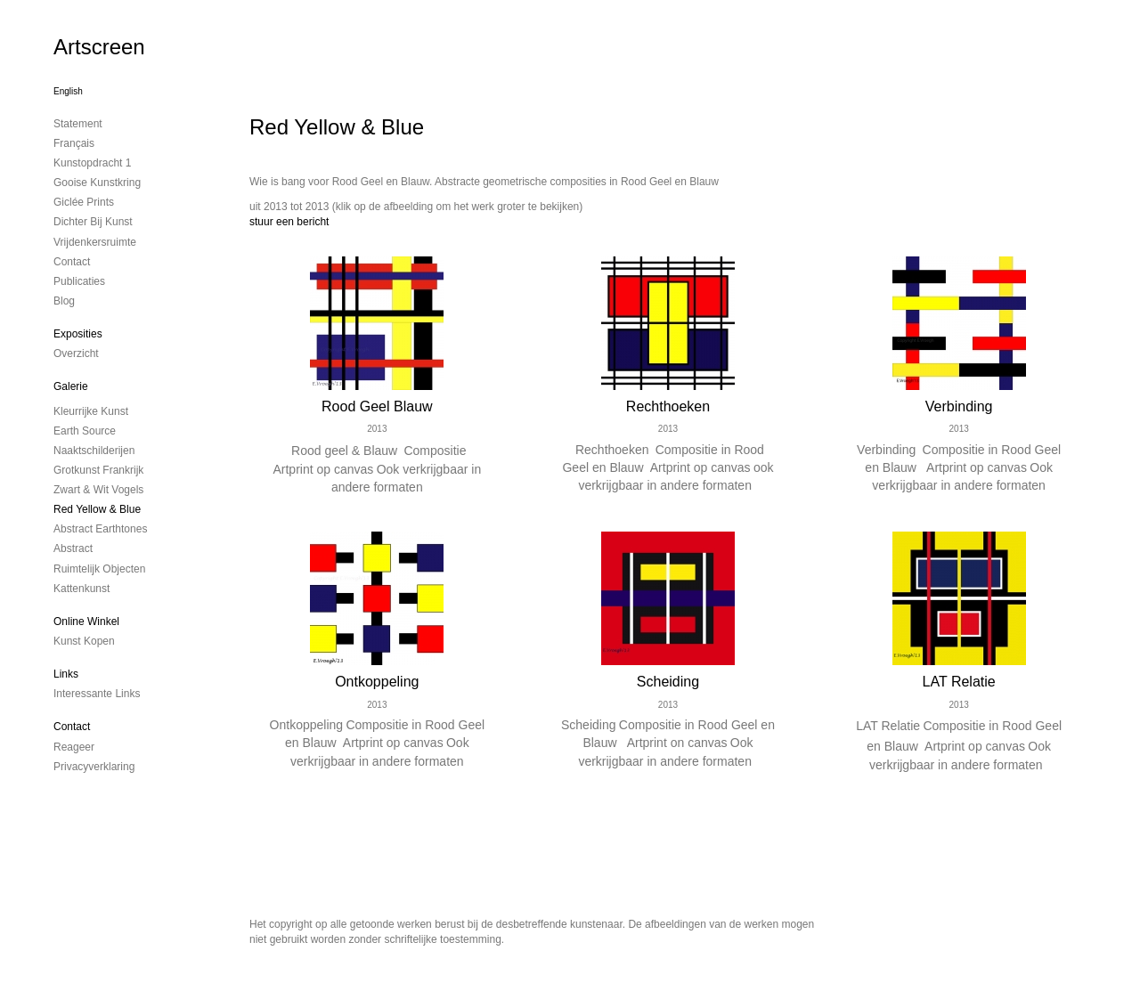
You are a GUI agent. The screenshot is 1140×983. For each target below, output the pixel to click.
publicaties (79, 281)
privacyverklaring (93, 766)
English (68, 91)
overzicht (76, 353)
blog (64, 301)
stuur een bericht (289, 221)
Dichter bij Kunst (93, 221)
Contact (71, 726)
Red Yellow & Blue (97, 509)
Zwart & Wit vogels (98, 489)
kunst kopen (84, 641)
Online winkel (86, 621)
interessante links (96, 693)
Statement (77, 124)
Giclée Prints (83, 202)
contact (71, 262)
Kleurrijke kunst (90, 411)
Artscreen (99, 47)
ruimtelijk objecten (99, 569)
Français (73, 143)
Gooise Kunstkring (97, 182)
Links (65, 674)
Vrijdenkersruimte (94, 242)
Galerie (70, 386)
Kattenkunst (81, 588)
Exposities (77, 334)
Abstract (73, 548)
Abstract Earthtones (100, 529)
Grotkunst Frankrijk (98, 470)
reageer (73, 747)
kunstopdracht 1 (92, 163)
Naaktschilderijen (93, 450)
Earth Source (84, 431)
